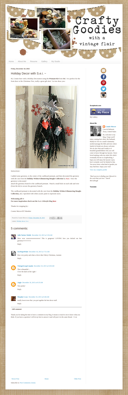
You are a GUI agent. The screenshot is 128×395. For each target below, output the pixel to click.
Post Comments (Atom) (27, 383)
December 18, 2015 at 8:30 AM (44, 266)
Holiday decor (21, 221)
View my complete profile (98, 170)
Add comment (17, 309)
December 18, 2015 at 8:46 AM (39, 297)
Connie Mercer (111, 127)
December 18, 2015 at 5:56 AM (42, 235)
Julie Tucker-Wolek (24, 235)
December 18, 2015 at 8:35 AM (32, 282)
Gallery (44, 61)
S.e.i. (27, 221)
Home (11, 61)
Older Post (77, 379)
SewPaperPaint (22, 252)
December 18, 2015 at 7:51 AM (39, 252)
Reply (19, 244)
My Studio (55, 61)
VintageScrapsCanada (25, 266)
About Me (22, 61)
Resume (33, 61)
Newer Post (15, 379)
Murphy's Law (22, 297)
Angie (19, 282)
